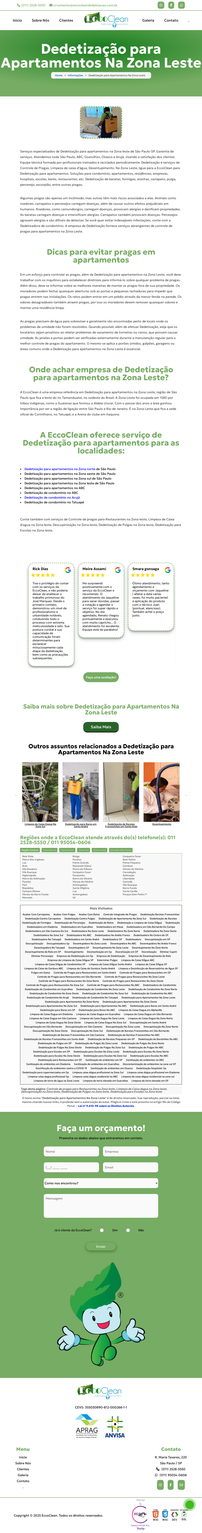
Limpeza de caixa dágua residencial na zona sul (147, 1076)
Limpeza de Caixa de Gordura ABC (43, 968)
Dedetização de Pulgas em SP (55, 1043)
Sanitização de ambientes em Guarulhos (96, 1064)
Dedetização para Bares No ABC (97, 1010)
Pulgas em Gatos (40, 972)
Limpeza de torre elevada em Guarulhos (105, 1081)
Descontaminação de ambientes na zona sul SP (149, 1064)
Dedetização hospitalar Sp (151, 1068)
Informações (75, 75)
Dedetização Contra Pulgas (80, 918)
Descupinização (34, 943)
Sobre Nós (40, 20)
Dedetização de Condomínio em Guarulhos (49, 989)
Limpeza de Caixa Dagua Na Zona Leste (102, 1018)
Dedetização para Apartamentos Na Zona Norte (72, 1002)
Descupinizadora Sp (58, 943)
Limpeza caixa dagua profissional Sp (48, 1076)
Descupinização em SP (157, 939)
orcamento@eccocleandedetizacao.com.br (83, 5)
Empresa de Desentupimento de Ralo (150, 956)
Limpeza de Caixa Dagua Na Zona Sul (105, 1022)
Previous (16, 795)
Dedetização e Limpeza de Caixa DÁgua (139, 923)
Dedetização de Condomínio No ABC (152, 993)
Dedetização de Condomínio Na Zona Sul (105, 993)
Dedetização (173, 923)
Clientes (66, 20)
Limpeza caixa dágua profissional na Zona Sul (97, 1072)
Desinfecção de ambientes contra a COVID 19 (61, 1068)
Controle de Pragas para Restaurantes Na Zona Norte (69, 981)
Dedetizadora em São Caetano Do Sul (46, 931)
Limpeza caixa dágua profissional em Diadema (153, 1072)
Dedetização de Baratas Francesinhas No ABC (134, 1035)
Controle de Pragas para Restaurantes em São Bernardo (69, 977)
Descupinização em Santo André (148, 1022)
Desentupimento (74, 952)
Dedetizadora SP (112, 939)
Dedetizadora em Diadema (42, 927)
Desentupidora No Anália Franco (158, 943)
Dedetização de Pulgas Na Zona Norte (142, 1043)
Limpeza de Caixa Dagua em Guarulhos (98, 1014)
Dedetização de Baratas (163, 918)
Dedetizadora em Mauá (109, 927)
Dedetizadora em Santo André (82, 939)
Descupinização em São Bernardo (43, 1026)
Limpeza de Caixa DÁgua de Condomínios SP (60, 964)
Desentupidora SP (78, 947)
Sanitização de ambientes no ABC (145, 1060)
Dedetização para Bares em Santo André (153, 1006)
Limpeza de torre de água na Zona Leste (56, 1081)
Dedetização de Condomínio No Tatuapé (95, 997)
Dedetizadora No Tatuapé (46, 939)
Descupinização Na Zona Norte (161, 1026)
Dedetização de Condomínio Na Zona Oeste (54, 993)
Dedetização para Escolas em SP (51, 1051)
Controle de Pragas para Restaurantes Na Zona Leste (135, 977)
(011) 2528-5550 (31, 5)
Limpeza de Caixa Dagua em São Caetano (52, 1018)
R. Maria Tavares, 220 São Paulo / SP (171, 1460)
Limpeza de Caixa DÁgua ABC (137, 960)
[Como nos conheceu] (101, 1183)
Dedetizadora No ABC (79, 935)
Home (58, 75)
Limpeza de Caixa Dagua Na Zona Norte (150, 1018)
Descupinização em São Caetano (83, 1026)
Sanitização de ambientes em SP (104, 1060)
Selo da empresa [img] (140, 1515)
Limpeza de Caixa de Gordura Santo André (91, 968)
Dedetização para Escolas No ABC (149, 1056)
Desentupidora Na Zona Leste (90, 943)
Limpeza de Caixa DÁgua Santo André (110, 964)
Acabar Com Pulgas (64, 914)
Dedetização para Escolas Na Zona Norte (146, 1051)
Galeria (148, 20)
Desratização (149, 952)
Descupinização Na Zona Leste (123, 1026)
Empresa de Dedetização (111, 956)
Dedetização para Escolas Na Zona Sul (105, 1056)
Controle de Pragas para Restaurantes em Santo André (85, 972)
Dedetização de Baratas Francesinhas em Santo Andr (54, 1039)
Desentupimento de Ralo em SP (43, 952)
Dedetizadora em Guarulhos (77, 927)
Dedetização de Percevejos (70, 923)
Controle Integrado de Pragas (120, 914)
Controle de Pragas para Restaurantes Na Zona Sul (54, 985)
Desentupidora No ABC (123, 943)
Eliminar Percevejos (42, 956)
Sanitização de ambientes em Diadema (48, 1064)
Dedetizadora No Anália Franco (112, 935)
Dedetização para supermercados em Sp (45, 1072)
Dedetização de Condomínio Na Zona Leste (100, 989)
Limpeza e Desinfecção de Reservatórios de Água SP (148, 968)
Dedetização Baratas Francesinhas (160, 914)
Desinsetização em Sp (99, 952)
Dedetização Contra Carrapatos (43, 918)
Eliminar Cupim (168, 952)
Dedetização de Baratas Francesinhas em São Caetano (73, 1035)
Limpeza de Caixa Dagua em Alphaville (140, 1010)
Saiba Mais (101, 726)
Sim (115, 1230)
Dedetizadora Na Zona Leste (88, 931)
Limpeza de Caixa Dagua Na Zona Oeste (58, 1022)
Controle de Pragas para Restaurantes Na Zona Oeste (133, 981)
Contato (171, 20)
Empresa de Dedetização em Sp (75, 956)
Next (186, 795)
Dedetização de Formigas (36, 923)
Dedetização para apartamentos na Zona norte (59, 469)
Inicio (17, 20)
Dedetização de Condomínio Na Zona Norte (152, 989)
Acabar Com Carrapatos (36, 914)
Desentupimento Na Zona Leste (110, 947)
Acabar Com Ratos (89, 914)
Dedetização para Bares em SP (57, 1010)
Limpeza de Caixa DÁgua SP (151, 964)
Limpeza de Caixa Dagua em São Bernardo (148, 1014)
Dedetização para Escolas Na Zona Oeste (57, 1056)
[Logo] (101, 1392)
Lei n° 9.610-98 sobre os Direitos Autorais (106, 1106)
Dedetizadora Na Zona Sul (48, 935)
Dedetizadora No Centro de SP (151, 935)
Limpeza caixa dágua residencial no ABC (95, 1076)
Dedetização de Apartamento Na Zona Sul (122, 918)
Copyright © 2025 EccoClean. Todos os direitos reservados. (58, 1515)
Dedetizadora (133, 939)
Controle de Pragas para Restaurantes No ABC (113, 985)
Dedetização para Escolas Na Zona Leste (96, 1051)
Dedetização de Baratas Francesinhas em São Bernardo (137, 1031)
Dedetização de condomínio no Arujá (52, 497)
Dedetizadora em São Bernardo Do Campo (151, 927)
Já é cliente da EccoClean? (73, 1230)
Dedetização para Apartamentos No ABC (103, 1006)
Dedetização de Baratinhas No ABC (158, 1039)
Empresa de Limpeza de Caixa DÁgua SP (71, 960)
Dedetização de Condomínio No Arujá (48, 997)
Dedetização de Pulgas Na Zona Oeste (60, 1047)
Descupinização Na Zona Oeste (50, 1031)
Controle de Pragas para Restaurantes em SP (145, 972)
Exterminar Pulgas (107, 960)
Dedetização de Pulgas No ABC (146, 1047)
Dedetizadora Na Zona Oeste (160, 931)
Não (141, 1230)
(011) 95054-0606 (171, 1475)
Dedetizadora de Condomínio (159, 985)
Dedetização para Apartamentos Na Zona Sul (51, 1006)
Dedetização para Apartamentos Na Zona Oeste (130, 1002)
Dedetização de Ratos (101, 923)
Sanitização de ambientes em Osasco (112, 1068)
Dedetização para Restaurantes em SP (60, 1060)
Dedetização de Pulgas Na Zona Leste (96, 1043)
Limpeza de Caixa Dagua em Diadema (51, 1014)
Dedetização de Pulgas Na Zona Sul (105, 1047)
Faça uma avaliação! (101, 677)
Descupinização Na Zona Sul (87, 1031)
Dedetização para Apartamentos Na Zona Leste (148, 997)
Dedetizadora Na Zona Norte (124, 931)
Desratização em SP (126, 952)
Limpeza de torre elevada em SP (150, 1081)
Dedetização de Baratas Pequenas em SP (111, 1039)
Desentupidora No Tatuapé (49, 947)
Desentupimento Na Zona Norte (150, 947)
